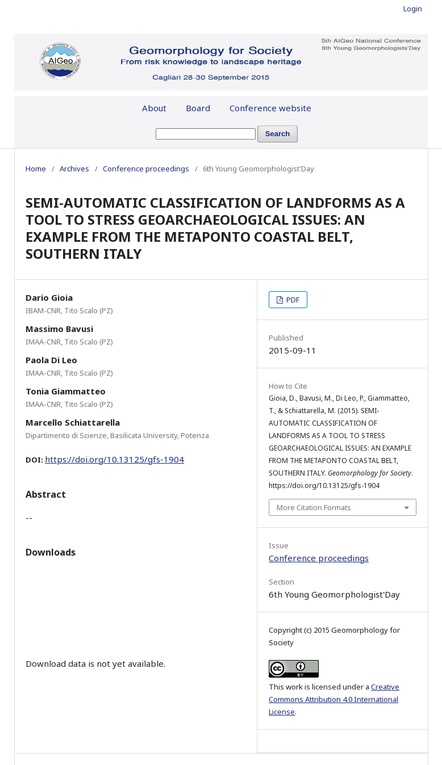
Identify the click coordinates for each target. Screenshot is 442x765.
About (154, 108)
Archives (74, 168)
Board (198, 108)
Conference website (270, 108)
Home (36, 168)
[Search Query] (206, 134)
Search (277, 133)
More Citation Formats (314, 507)
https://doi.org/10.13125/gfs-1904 (114, 459)
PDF (292, 300)
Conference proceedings (146, 168)
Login (412, 8)
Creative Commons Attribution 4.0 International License (334, 699)
